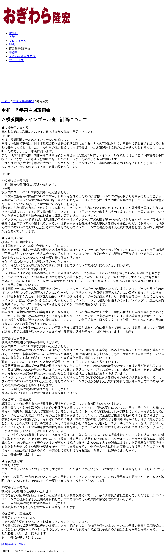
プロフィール (18, 40)
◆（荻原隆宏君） (13, 238)
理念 (12, 44)
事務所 (13, 52)
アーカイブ (16, 60)
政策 (12, 36)
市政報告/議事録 (23, 101)
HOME (13, 33)
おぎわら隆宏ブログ (22, 56)
